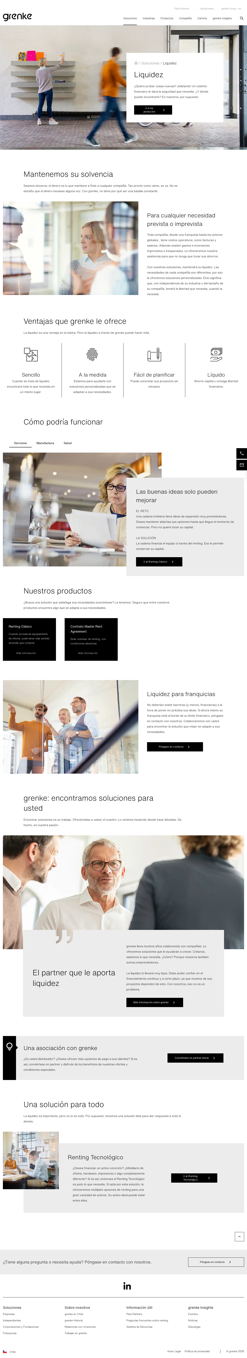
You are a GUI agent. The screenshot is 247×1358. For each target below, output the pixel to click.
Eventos (193, 1314)
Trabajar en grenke (76, 1333)
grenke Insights (222, 18)
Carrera (202, 18)
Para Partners (134, 1314)
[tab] (20, 442)
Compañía (185, 18)
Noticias (193, 1320)
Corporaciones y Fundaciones (21, 1327)
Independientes (12, 1320)
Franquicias (10, 1333)
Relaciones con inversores (80, 1327)
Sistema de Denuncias (139, 1327)
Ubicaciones (206, 8)
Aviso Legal (174, 1351)
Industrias (149, 18)
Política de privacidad (197, 1351)
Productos (167, 18)
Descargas (194, 1327)
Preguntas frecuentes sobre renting (147, 1320)
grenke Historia (74, 1320)
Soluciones (130, 18)
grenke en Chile (74, 1314)
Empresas (9, 1314)
